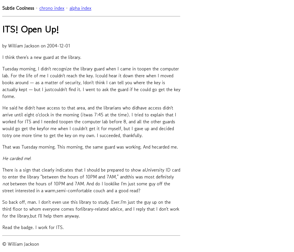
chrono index (51, 8)
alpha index (80, 8)
